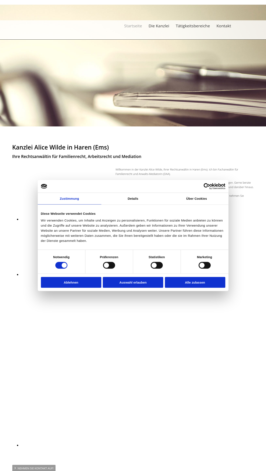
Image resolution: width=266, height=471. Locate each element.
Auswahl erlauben (132, 282)
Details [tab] (133, 198)
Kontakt (223, 26)
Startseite (133, 26)
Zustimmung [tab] (69, 198)
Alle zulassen (195, 282)
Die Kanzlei (159, 26)
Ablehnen (71, 282)
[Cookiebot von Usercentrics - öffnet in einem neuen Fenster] (206, 186)
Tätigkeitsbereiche (193, 26)
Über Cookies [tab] (196, 198)
